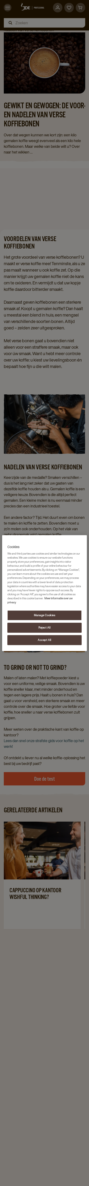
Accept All (44, 640)
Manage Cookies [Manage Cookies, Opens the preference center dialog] (44, 615)
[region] (44, 593)
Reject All (44, 627)
